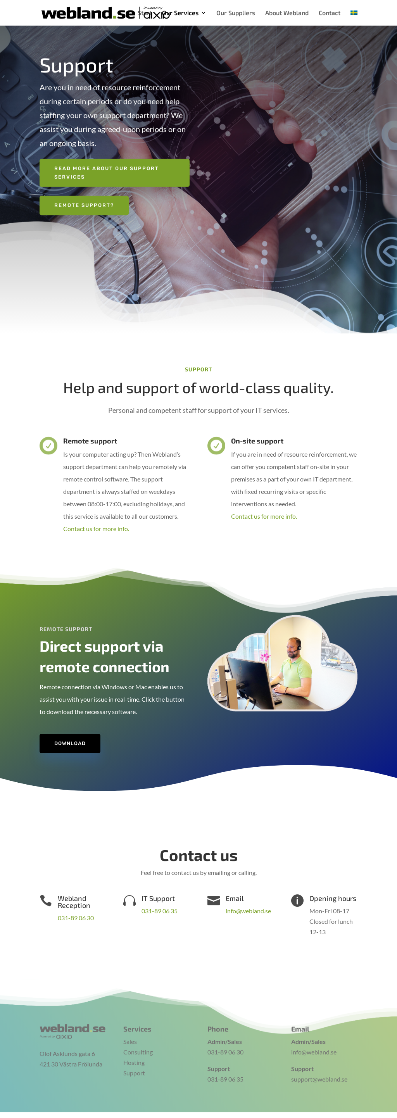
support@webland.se (319, 1072)
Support (134, 1066)
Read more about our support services (106, 169)
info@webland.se (248, 910)
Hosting (134, 1055)
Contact (329, 13)
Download (70, 743)
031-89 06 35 (160, 910)
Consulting (138, 1044)
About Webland (287, 13)
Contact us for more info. (96, 528)
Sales (130, 1034)
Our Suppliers (235, 13)
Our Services (180, 13)
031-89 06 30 (76, 917)
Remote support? (84, 201)
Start (145, 13)
